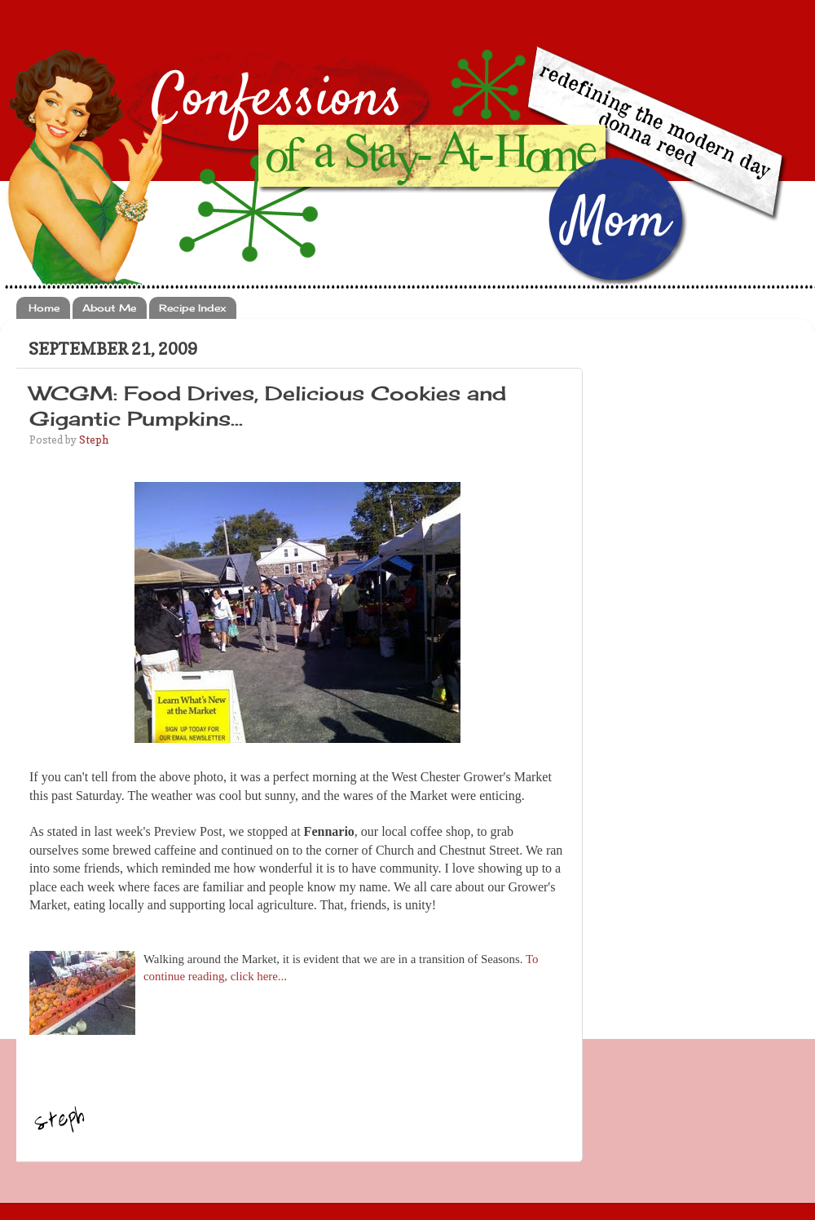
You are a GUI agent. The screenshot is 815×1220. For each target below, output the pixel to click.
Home (44, 308)
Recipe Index (192, 308)
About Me (109, 308)
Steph (93, 439)
